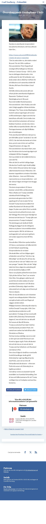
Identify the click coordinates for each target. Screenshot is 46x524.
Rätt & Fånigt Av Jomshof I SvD (14, 429)
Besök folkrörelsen (9, 489)
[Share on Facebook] (14, 389)
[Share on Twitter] (30, 389)
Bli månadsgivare (26, 409)
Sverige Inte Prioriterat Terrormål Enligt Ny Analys (25, 434)
